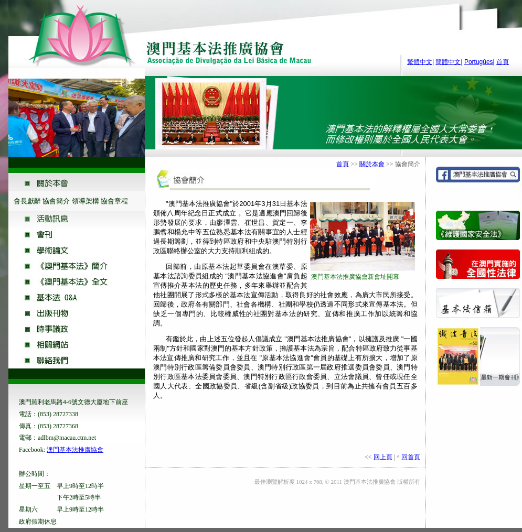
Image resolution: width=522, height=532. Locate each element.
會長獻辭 (27, 201)
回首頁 (410, 457)
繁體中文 (419, 62)
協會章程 (114, 201)
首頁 (502, 62)
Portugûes (478, 62)
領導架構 (85, 201)
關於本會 (372, 164)
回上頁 (383, 457)
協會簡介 (56, 201)
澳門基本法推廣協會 (75, 449)
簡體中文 (448, 62)
